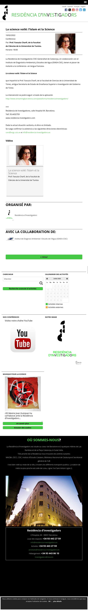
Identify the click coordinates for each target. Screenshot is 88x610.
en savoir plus (22, 423)
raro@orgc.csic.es (13, 132)
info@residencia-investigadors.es (36, 132)
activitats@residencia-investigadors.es (44, 550)
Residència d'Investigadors (26, 215)
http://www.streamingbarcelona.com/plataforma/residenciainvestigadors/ (37, 98)
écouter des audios (22, 427)
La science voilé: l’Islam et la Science (23, 172)
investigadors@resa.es (44, 557)
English (83, 6)
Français (76, 6)
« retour (44, 257)
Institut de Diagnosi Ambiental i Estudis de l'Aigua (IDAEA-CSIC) (41, 239)
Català (64, 6)
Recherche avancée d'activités (22, 288)
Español (70, 6)
